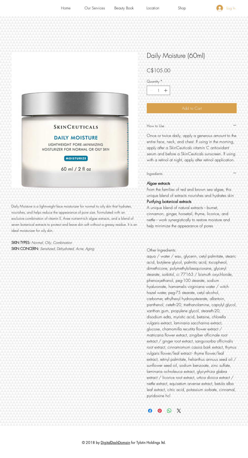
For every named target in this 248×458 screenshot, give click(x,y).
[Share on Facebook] (150, 411)
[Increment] (166, 90)
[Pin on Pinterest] (160, 411)
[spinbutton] (158, 90)
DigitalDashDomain (115, 442)
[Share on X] (179, 411)
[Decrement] (151, 90)
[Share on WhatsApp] (169, 411)
